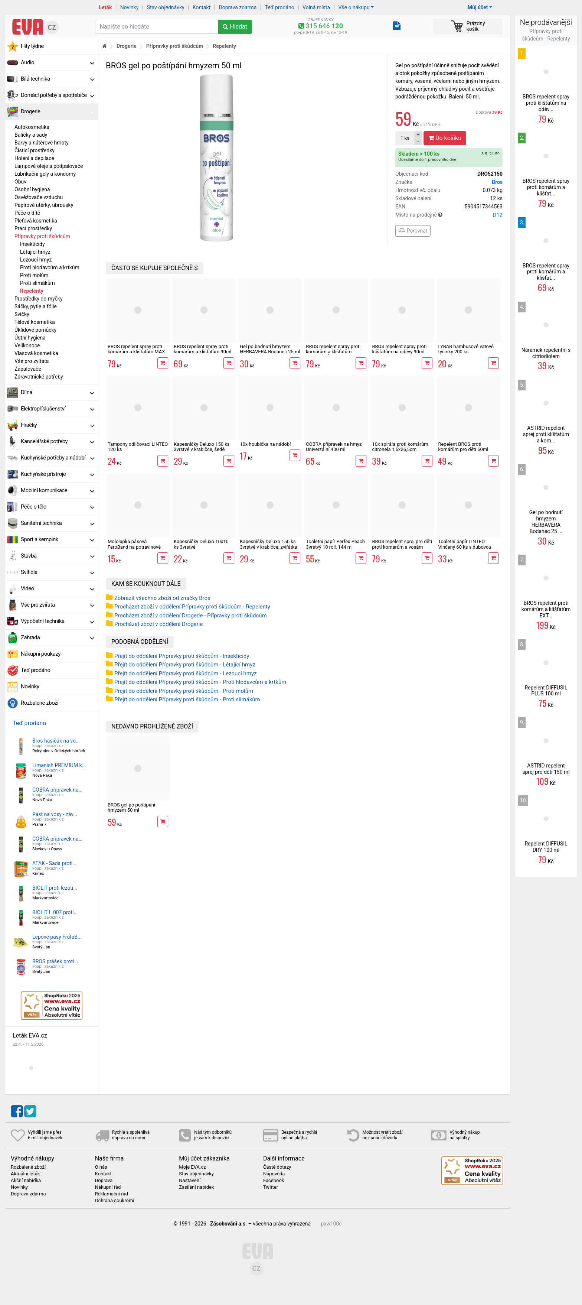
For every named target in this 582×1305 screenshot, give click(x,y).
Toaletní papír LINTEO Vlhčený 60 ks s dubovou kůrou (464, 547)
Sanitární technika (57, 523)
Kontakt (201, 7)
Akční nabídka (26, 1180)
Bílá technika (57, 78)
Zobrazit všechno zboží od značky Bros (162, 598)
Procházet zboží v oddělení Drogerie (158, 624)
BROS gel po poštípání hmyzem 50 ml (131, 807)
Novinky (129, 7)
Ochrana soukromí (114, 1200)
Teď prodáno (279, 7)
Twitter (270, 1187)
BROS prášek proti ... (55, 961)
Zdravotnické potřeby (38, 377)
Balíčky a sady (30, 135)
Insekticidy (32, 244)
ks (404, 138)
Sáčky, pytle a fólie (35, 306)
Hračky (57, 425)
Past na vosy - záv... (54, 814)
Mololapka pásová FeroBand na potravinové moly (134, 547)
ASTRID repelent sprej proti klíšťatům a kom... (546, 434)
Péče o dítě (27, 213)
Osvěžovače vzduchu (38, 197)
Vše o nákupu (353, 7)
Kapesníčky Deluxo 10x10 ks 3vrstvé (201, 544)
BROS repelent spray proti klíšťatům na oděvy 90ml (399, 349)
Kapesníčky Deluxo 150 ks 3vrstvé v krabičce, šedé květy (201, 449)
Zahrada (57, 637)
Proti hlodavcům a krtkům (49, 267)
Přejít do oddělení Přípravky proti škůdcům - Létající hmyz (184, 664)
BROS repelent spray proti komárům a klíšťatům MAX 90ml (136, 352)
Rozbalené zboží (39, 702)
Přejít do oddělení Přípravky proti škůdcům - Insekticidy (181, 656)
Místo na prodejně (449, 215)
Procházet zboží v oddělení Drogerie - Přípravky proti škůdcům (190, 615)
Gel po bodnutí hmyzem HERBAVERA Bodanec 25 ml (270, 349)
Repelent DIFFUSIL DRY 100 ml (545, 847)
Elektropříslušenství (57, 408)
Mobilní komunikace (57, 490)
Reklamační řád (111, 1194)
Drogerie (57, 111)
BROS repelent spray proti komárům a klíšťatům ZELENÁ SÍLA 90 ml (333, 352)
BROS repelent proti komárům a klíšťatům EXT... (546, 609)
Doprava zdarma (238, 7)
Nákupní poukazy (41, 653)
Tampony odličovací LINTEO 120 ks (138, 446)
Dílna (57, 392)
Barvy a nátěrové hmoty (41, 143)
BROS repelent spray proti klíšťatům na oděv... (546, 103)
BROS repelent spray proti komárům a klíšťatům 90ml (202, 349)
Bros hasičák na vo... (56, 741)
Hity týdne (32, 46)
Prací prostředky (33, 228)
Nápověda (274, 1173)
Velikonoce (27, 345)
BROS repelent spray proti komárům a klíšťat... (546, 187)
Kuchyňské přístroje (57, 474)
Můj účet (478, 7)
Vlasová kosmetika (36, 353)
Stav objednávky (165, 7)
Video (57, 588)
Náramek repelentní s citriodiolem (545, 353)
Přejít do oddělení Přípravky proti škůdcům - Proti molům (183, 691)
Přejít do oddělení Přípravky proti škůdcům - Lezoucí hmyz (185, 673)
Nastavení (189, 1180)
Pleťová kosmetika (35, 221)
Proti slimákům (37, 283)
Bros (497, 182)
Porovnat (413, 231)
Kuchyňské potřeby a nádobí (57, 457)
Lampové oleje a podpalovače (48, 166)
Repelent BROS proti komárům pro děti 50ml (463, 446)
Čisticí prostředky (34, 150)
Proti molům (34, 275)
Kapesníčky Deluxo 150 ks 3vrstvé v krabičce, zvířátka (268, 544)
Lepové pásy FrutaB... (57, 937)
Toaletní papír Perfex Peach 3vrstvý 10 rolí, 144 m (335, 544)
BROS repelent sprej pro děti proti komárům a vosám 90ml (402, 547)
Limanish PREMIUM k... (59, 765)
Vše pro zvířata (31, 361)
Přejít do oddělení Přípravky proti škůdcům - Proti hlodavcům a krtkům (200, 682)
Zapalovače (27, 369)
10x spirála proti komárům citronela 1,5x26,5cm (400, 446)
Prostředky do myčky (38, 299)
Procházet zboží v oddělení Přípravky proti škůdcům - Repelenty (192, 606)
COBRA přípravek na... (57, 790)
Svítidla (57, 572)
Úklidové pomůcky (35, 330)
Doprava (489, 112)
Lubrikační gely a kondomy (45, 174)
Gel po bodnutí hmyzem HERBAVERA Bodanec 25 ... (546, 521)
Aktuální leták (25, 1173)
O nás (101, 1167)
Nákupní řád (108, 1187)
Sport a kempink (57, 539)
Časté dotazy (277, 1167)
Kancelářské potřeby (57, 441)
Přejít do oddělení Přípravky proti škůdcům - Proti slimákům (187, 699)
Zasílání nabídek (196, 1187)
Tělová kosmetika (34, 322)
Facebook (273, 1180)
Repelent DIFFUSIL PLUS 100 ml (545, 691)
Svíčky (21, 314)
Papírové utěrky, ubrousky (43, 205)
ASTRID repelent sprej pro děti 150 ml (545, 769)
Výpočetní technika (57, 621)
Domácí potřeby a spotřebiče (57, 95)
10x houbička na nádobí (265, 444)
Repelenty (31, 291)
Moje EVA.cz (192, 1167)
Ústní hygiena (30, 338)
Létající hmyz (35, 252)
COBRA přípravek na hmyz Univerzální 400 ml (334, 446)
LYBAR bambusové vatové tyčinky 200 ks (466, 349)
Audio (57, 62)
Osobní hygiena (32, 189)
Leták (105, 7)
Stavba (57, 555)
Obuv (20, 182)
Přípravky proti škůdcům (42, 236)
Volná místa (316, 7)
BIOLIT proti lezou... (54, 888)
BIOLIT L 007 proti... (55, 912)
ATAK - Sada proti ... (55, 863)
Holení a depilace (34, 158)
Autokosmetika (31, 127)
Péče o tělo (57, 506)
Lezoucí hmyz (36, 260)
